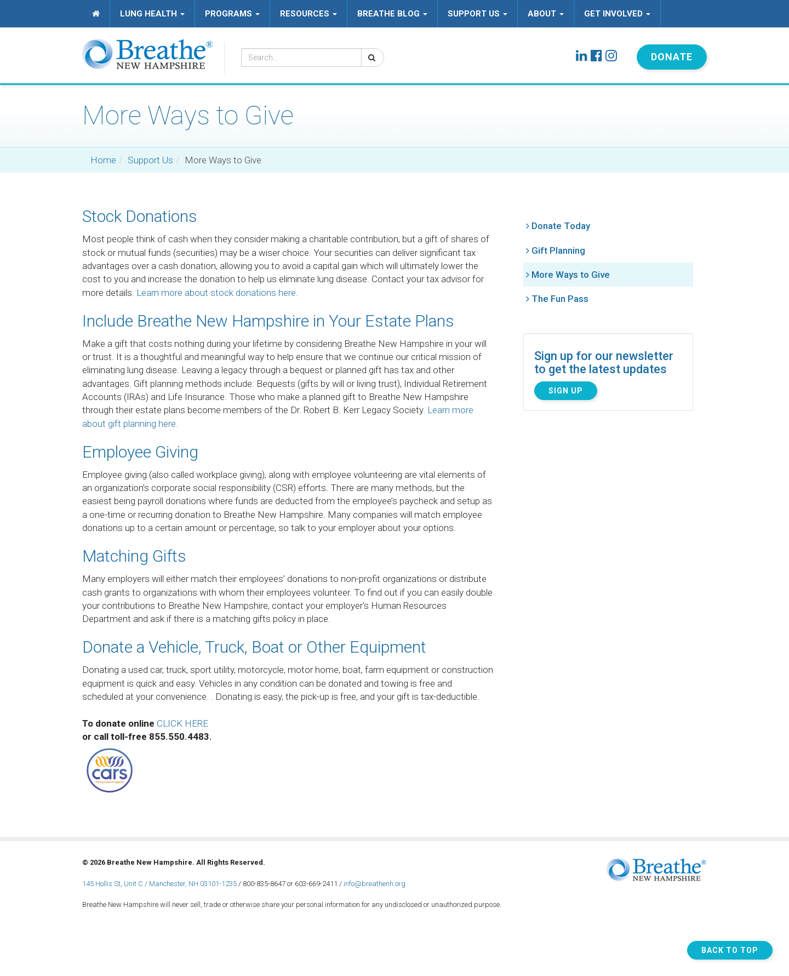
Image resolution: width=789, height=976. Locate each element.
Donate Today (560, 225)
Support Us (477, 14)
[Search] (372, 57)
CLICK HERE (182, 723)
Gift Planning (558, 250)
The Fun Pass (559, 298)
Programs (232, 14)
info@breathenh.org (374, 884)
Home (103, 160)
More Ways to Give (570, 274)
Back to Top (729, 950)
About (546, 14)
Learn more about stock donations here (216, 292)
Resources (308, 14)
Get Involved (617, 14)
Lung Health (152, 14)
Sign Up (565, 390)
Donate (672, 56)
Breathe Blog (392, 14)
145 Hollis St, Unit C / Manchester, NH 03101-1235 (159, 884)
